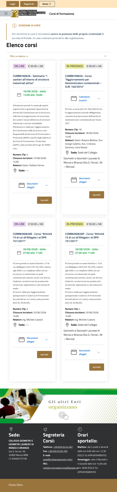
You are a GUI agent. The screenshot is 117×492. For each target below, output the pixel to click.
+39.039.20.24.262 (63, 447)
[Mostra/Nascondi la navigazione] (6, 13)
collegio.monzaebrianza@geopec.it (60, 468)
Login (12, 4)
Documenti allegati (28, 185)
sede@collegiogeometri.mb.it (57, 459)
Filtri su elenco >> (19, 56)
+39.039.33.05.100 (57, 451)
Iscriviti (46, 200)
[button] (47, 4)
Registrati (29, 4)
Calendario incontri (86, 98)
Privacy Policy (16, 484)
